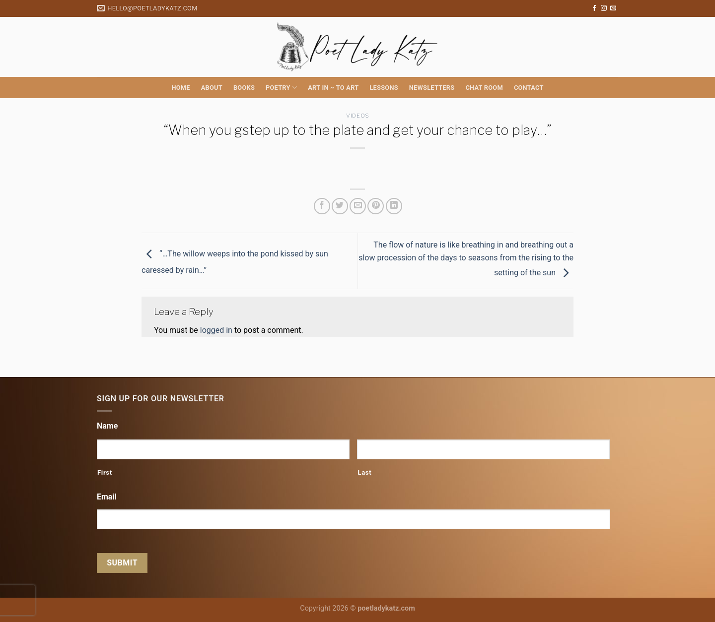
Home (180, 87)
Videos (357, 115)
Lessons (383, 87)
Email (107, 496)
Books (244, 87)
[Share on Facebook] (322, 206)
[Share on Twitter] (340, 206)
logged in (216, 330)
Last (364, 472)
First (104, 472)
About (211, 87)
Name (107, 426)
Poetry (281, 87)
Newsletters (432, 87)
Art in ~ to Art (333, 87)
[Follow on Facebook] (594, 8)
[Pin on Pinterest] (375, 206)
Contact (529, 87)
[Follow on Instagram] (604, 8)
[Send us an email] (613, 8)
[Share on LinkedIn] (394, 206)
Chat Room (483, 87)
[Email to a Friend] (358, 206)
